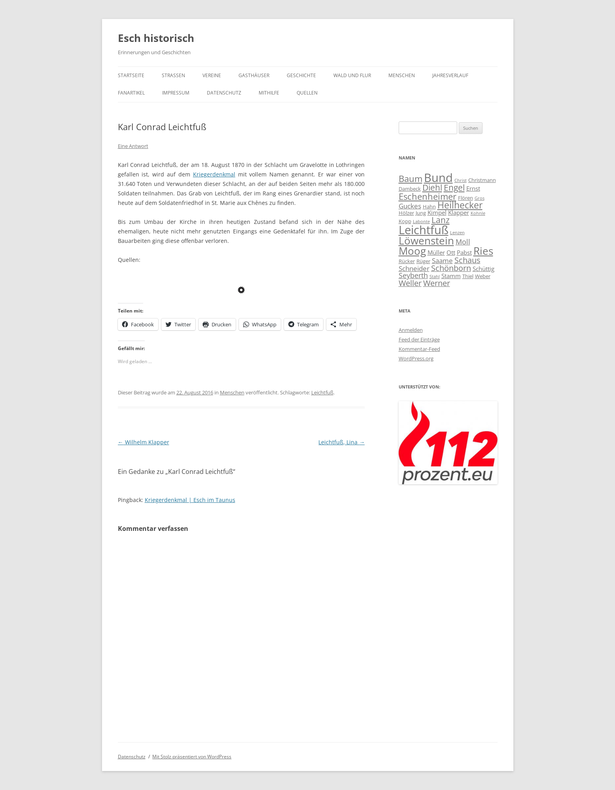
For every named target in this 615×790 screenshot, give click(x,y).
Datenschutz (224, 92)
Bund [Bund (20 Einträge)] (438, 178)
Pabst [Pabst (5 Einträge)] (464, 252)
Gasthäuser (253, 75)
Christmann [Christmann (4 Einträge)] (482, 180)
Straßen (173, 75)
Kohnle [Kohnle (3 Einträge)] (478, 213)
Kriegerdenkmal (214, 174)
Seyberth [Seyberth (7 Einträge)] (413, 275)
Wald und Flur (352, 75)
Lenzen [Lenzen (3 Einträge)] (457, 232)
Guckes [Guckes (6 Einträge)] (410, 205)
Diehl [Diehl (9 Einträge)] (432, 187)
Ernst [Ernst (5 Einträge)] (473, 188)
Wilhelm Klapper (143, 442)
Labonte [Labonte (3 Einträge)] (421, 221)
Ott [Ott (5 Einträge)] (451, 252)
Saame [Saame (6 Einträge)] (442, 260)
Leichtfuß (322, 392)
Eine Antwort (133, 146)
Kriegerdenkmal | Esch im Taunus (190, 500)
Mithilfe (269, 92)
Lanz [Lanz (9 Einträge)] (440, 219)
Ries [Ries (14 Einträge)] (483, 251)
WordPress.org (416, 358)
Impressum (175, 92)
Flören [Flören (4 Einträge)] (465, 197)
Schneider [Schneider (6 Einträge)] (414, 268)
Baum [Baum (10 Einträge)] (410, 178)
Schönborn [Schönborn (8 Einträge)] (451, 268)
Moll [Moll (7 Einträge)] (463, 241)
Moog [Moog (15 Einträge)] (412, 251)
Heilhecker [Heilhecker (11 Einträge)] (460, 205)
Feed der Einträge (419, 339)
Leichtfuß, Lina (341, 442)
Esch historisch (156, 38)
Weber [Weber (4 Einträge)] (482, 276)
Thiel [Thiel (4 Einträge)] (467, 276)
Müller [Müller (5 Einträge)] (436, 252)
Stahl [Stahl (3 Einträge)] (435, 276)
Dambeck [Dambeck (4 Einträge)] (410, 188)
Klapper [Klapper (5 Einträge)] (458, 212)
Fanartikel (131, 92)
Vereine (211, 75)
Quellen (307, 92)
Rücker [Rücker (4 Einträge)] (407, 261)
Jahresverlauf (450, 75)
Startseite (131, 75)
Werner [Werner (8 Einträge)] (436, 283)
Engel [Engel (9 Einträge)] (454, 187)
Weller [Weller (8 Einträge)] (410, 283)
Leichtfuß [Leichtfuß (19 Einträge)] (423, 229)
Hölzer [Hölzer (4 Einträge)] (406, 212)
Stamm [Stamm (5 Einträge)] (451, 276)
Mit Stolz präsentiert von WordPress (191, 756)
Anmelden (411, 329)
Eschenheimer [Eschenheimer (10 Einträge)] (427, 196)
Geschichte (301, 75)
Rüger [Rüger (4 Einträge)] (423, 261)
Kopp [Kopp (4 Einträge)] (405, 221)
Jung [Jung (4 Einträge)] (421, 212)
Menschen (401, 75)
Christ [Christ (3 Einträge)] (460, 180)
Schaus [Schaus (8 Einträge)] (467, 260)
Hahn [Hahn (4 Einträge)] (429, 206)
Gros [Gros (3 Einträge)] (479, 198)
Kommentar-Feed (419, 348)
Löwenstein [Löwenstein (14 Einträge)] (426, 241)
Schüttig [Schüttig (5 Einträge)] (483, 269)
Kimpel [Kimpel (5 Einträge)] (437, 212)
